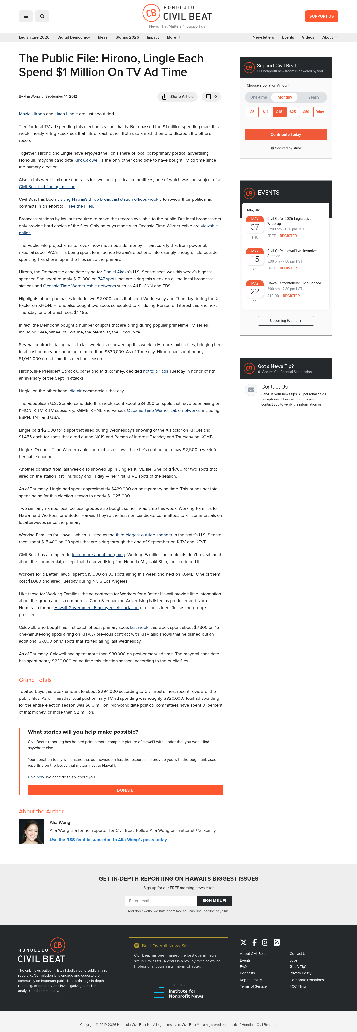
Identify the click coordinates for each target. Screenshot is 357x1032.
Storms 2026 (127, 37)
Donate (125, 790)
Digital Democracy (74, 37)
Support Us (321, 16)
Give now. (36, 777)
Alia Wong (32, 96)
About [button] (330, 37)
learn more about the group (98, 554)
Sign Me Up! (214, 900)
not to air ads (155, 371)
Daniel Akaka (116, 272)
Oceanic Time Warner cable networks (79, 286)
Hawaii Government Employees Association (96, 607)
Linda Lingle (66, 114)
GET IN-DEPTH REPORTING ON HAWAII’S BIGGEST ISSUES (178, 878)
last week (139, 627)
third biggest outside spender (144, 535)
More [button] (174, 37)
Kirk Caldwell (86, 160)
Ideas (103, 37)
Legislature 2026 (34, 37)
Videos (308, 37)
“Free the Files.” (80, 206)
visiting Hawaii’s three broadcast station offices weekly (109, 199)
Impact (153, 37)
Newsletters (263, 37)
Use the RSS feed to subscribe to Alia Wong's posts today (108, 839)
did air (76, 391)
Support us (195, 26)
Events (288, 37)
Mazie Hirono (32, 114)
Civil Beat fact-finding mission (47, 186)
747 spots (107, 279)
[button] (26, 16)
